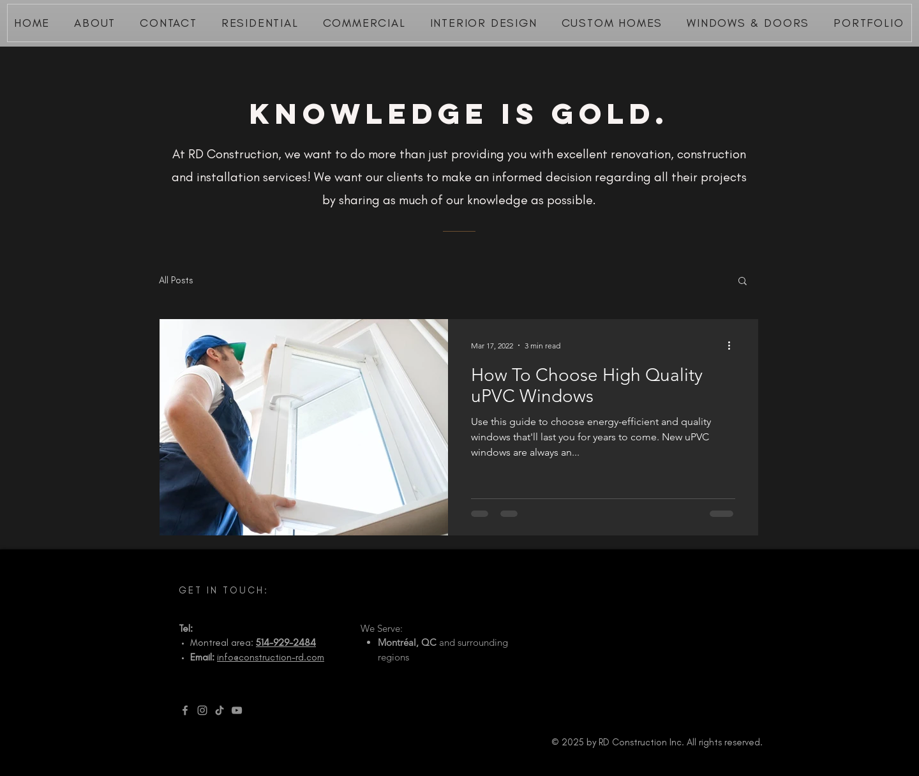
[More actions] (733, 345)
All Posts (176, 280)
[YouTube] (236, 710)
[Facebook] (185, 710)
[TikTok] (219, 710)
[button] (742, 281)
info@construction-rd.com (270, 657)
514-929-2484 (286, 642)
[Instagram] (202, 710)
